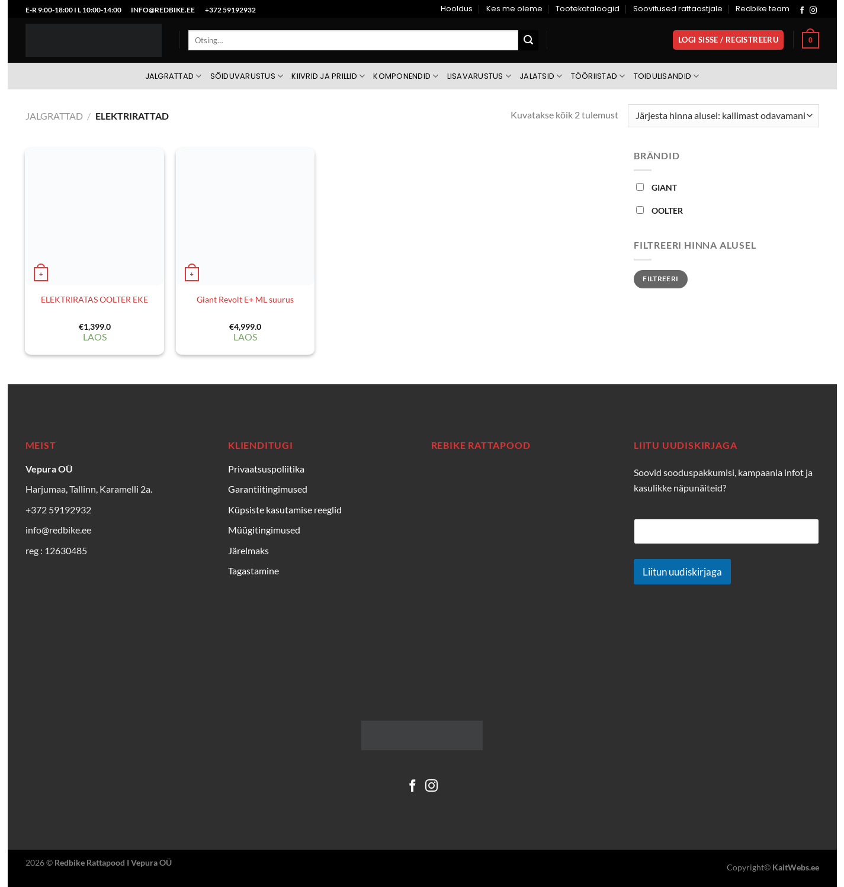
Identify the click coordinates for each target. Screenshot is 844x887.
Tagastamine (253, 570)
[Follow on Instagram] (813, 11)
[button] (728, 40)
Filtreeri (660, 278)
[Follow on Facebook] (802, 11)
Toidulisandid (666, 76)
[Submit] (528, 40)
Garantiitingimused (267, 488)
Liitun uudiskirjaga (682, 571)
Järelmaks (248, 550)
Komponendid (405, 76)
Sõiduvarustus (247, 76)
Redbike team (763, 9)
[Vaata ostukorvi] (810, 40)
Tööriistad (598, 76)
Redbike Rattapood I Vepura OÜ (113, 862)
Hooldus (457, 9)
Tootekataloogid (588, 9)
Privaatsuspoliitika (266, 468)
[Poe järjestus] (723, 115)
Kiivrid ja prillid (328, 76)
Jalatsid (541, 76)
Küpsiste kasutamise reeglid (285, 509)
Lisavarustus (479, 76)
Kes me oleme (514, 9)
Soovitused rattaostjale (678, 9)
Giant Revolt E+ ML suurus (245, 299)
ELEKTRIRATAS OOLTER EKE (94, 299)
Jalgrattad (173, 76)
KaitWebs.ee (795, 867)
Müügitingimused (264, 529)
